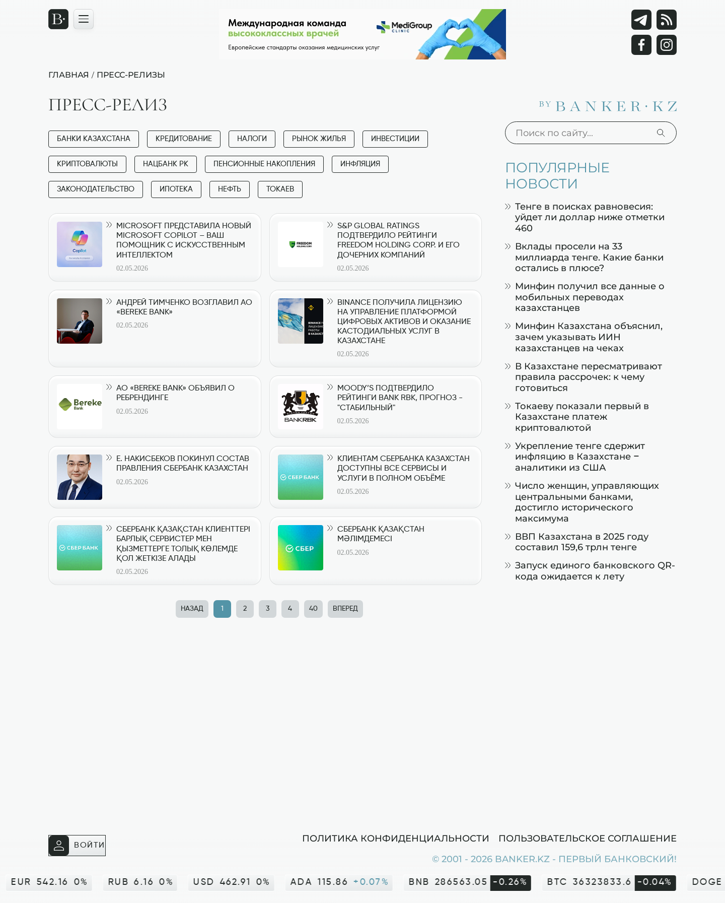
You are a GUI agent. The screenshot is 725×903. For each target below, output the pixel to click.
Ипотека (176, 189)
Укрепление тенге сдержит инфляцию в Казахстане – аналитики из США (575, 456)
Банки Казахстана (93, 139)
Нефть (229, 189)
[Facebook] (641, 45)
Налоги (252, 139)
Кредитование (184, 139)
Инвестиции (395, 139)
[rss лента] (667, 20)
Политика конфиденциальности (395, 838)
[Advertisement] (269, 722)
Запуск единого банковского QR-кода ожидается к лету (590, 571)
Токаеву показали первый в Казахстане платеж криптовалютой (577, 417)
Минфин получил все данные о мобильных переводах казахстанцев (585, 297)
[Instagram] (667, 45)
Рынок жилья (319, 139)
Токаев (280, 189)
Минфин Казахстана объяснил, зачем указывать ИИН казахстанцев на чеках (584, 336)
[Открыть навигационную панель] (84, 19)
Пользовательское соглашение (587, 838)
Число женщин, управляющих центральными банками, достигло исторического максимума (582, 502)
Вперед (345, 608)
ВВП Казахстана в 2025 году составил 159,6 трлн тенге (576, 542)
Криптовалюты (87, 164)
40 (313, 608)
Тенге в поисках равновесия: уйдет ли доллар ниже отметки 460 (585, 217)
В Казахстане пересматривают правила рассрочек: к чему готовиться (583, 377)
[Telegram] (641, 20)
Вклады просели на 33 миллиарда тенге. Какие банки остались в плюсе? (584, 257)
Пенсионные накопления (264, 164)
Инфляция (360, 164)
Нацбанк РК (165, 164)
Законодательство (95, 189)
